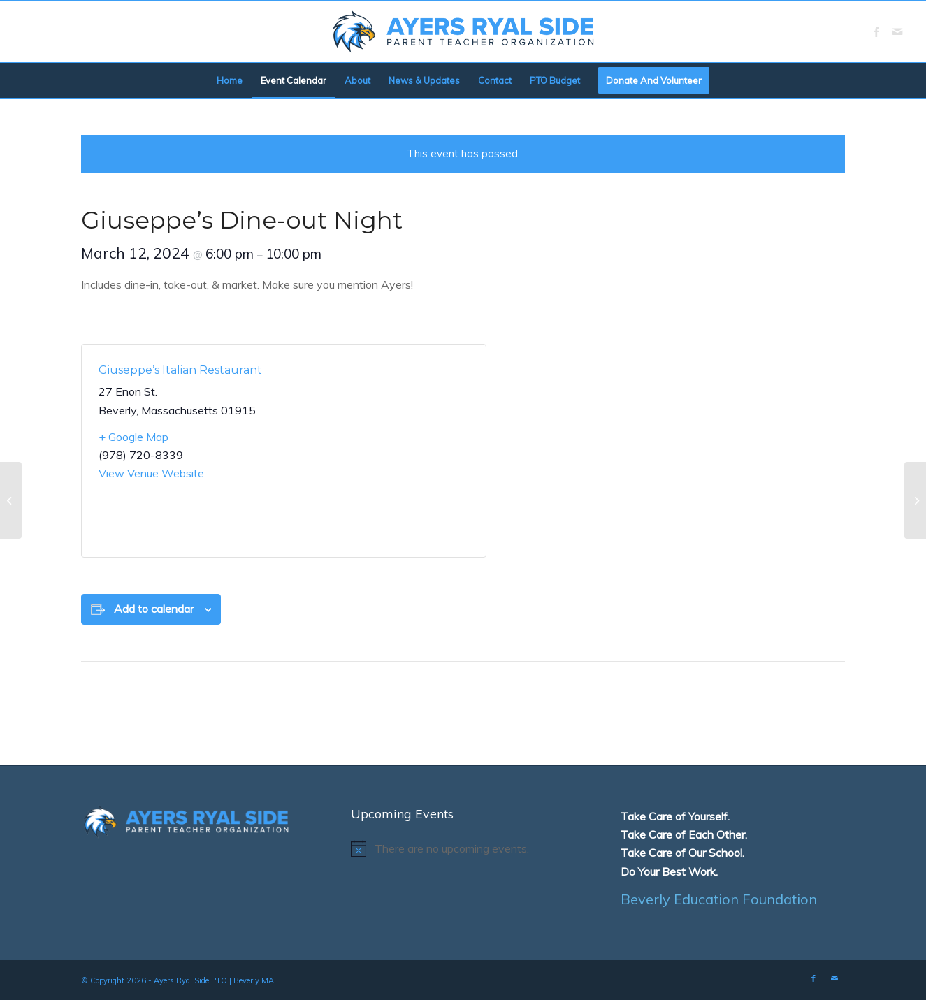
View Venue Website (151, 473)
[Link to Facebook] (876, 31)
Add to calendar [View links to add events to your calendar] (154, 609)
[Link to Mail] (897, 31)
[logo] (463, 31)
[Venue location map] (376, 450)
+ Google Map (133, 437)
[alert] (462, 848)
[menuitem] (230, 80)
